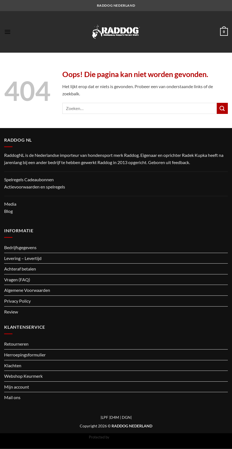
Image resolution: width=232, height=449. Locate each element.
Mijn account (16, 386)
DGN (126, 417)
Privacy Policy (17, 300)
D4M (114, 417)
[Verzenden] (222, 108)
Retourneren (16, 343)
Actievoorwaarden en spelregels (34, 186)
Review (11, 311)
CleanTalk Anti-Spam (126, 437)
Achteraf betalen (20, 268)
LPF (105, 417)
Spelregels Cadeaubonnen (29, 179)
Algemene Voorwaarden (27, 290)
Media (10, 203)
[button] (7, 32)
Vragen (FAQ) (17, 279)
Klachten (12, 365)
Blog (8, 211)
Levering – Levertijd (23, 258)
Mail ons (12, 397)
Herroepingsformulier (25, 354)
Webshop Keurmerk (23, 376)
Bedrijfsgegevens (20, 247)
